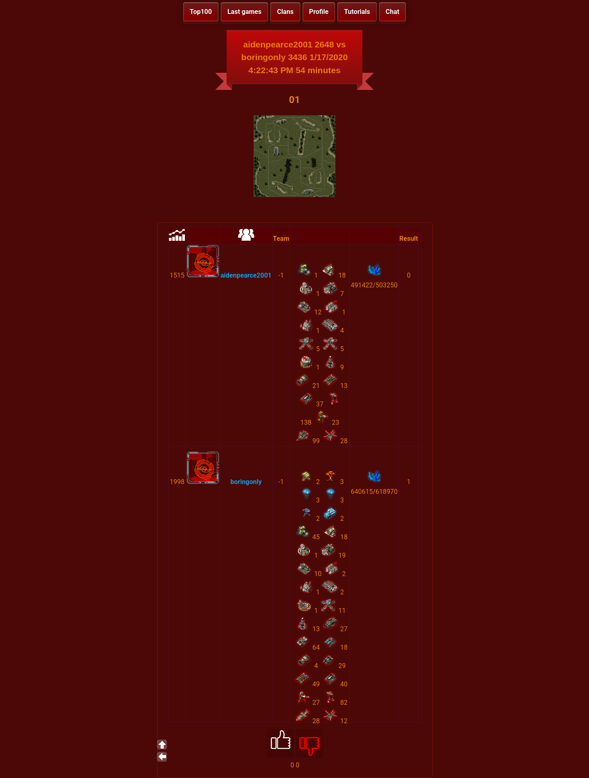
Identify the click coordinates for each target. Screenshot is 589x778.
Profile (319, 12)
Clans (285, 12)
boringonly (246, 482)
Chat (392, 12)
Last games (244, 12)
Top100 (201, 12)
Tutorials (357, 12)
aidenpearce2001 (246, 275)
